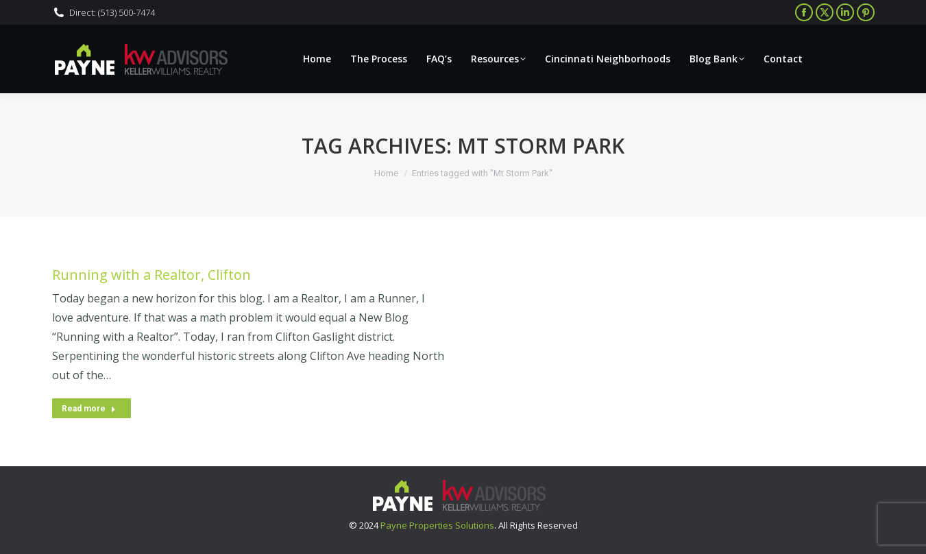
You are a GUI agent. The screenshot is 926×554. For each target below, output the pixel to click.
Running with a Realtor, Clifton (151, 274)
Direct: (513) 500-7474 (112, 12)
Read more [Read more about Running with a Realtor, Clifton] (89, 408)
